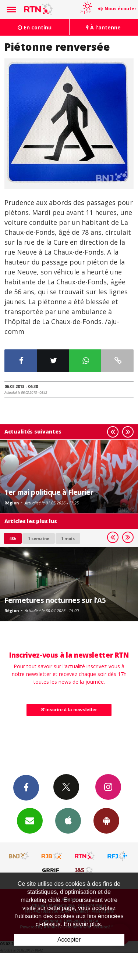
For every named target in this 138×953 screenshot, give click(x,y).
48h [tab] (12, 538)
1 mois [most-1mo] (68, 538)
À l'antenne (103, 27)
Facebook (26, 787)
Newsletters (30, 820)
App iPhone (68, 820)
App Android (106, 820)
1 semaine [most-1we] (38, 538)
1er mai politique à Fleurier (48, 492)
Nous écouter (121, 9)
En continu (35, 27)
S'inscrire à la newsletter (69, 709)
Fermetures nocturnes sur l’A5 (55, 600)
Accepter (69, 939)
